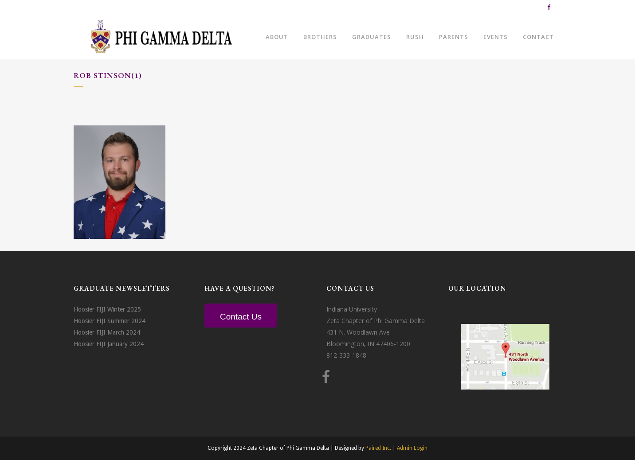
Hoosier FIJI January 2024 (109, 343)
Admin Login (412, 448)
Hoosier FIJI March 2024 (107, 332)
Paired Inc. (378, 448)
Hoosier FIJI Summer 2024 (109, 320)
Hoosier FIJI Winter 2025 (107, 309)
